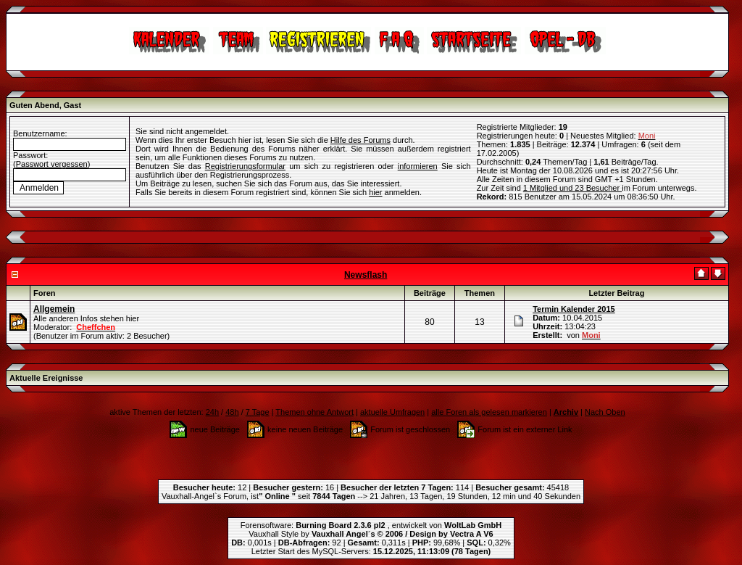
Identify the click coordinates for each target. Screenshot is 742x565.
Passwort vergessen (52, 164)
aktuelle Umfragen (392, 412)
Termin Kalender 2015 (574, 309)
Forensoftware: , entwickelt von (371, 525)
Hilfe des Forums (360, 140)
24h (212, 412)
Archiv (566, 412)
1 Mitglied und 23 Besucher (572, 187)
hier (375, 192)
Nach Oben (605, 412)
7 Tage (258, 412)
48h (231, 412)
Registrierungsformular (245, 166)
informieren (418, 166)
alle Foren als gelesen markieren (489, 412)
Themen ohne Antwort (314, 412)
